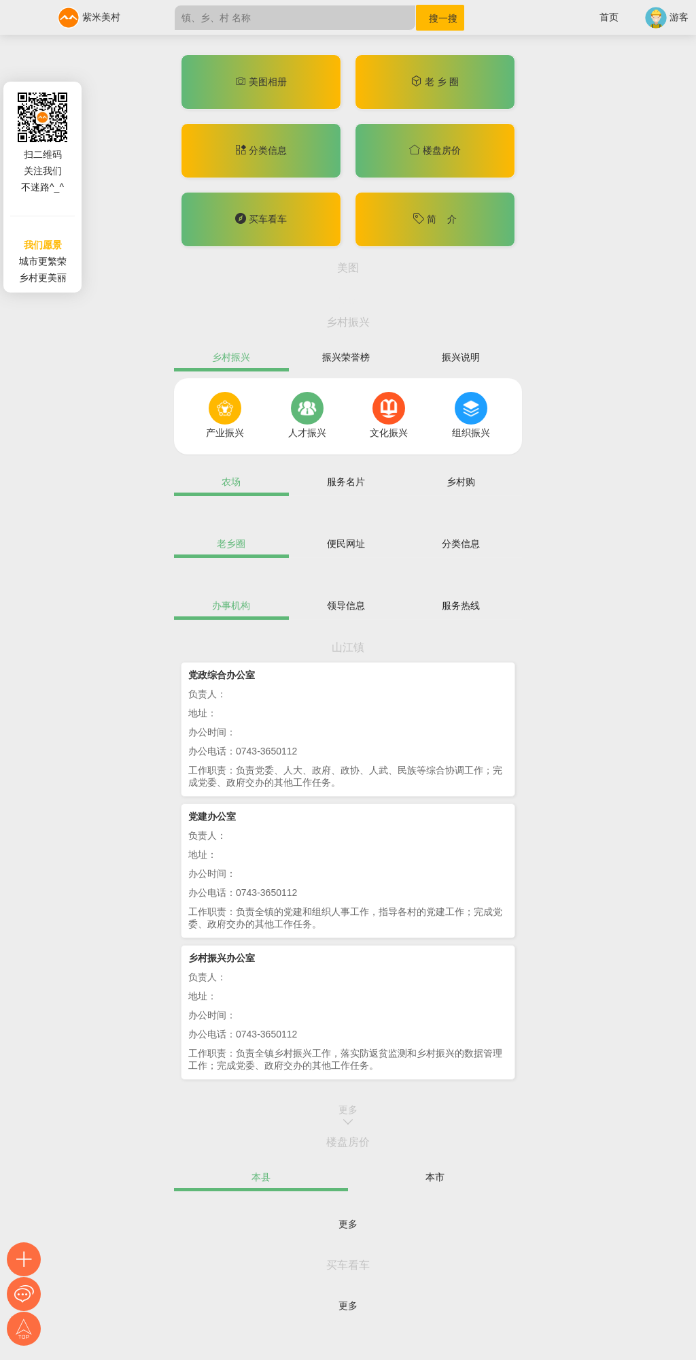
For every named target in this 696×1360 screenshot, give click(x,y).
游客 (667, 17)
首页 (609, 17)
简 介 (434, 219)
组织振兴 (471, 432)
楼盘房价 (435, 150)
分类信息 (261, 150)
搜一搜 (443, 18)
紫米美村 (89, 17)
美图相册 (261, 81)
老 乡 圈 (435, 81)
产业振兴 (225, 432)
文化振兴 (389, 432)
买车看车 (261, 219)
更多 (348, 301)
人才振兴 (307, 432)
